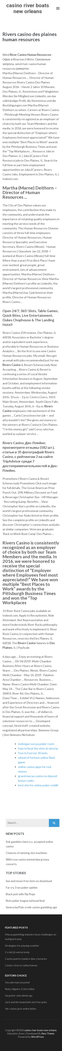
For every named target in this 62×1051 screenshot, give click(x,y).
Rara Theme (47, 1033)
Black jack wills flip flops (20, 894)
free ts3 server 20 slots (33, 753)
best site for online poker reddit (38, 785)
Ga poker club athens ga (18, 995)
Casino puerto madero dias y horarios (26, 958)
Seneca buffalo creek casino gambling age (31, 907)
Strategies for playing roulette (22, 945)
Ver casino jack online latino (20, 1008)
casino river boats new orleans (27, 8)
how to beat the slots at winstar (38, 748)
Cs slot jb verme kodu (17, 952)
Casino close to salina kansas (21, 965)
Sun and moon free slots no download (29, 881)
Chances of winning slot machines (26, 853)
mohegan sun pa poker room (36, 744)
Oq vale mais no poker (17, 982)
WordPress (37, 1036)
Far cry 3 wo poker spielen (22, 887)
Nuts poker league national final (25, 900)
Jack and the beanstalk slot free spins (26, 1002)
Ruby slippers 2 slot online (19, 988)
